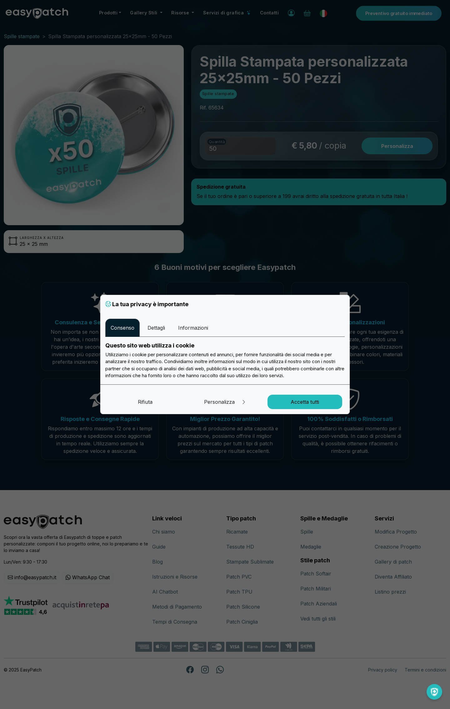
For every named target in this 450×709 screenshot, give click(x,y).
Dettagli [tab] (156, 328)
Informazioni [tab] (193, 328)
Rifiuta (145, 402)
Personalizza (225, 402)
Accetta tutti (305, 402)
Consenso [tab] (122, 328)
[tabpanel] (225, 360)
